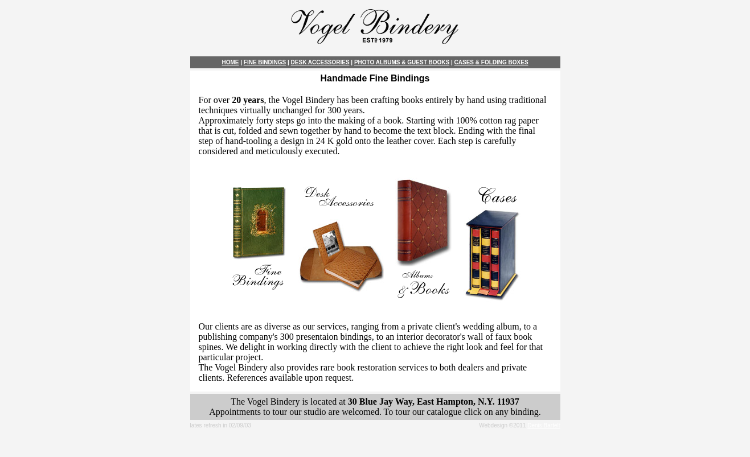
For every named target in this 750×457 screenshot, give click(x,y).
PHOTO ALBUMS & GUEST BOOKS (401, 62)
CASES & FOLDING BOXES (491, 62)
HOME (230, 62)
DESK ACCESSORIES (320, 62)
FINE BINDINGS (265, 62)
